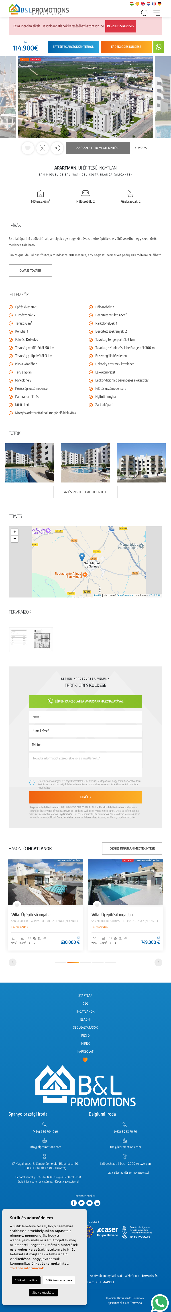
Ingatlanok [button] (85, 1011)
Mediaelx (88, 1282)
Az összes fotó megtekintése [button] (85, 492)
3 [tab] (85, 962)
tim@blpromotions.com (125, 1147)
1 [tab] (60, 962)
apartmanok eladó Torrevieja (125, 1303)
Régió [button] (85, 1035)
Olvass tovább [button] (30, 270)
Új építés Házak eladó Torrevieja (125, 1298)
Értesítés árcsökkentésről (73, 47)
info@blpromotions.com (45, 1147)
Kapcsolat (85, 1052)
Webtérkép (132, 1276)
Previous (23, 97)
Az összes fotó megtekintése (97, 148)
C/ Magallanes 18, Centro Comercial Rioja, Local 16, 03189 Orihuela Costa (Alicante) (45, 1166)
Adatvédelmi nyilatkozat (106, 1276)
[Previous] (12, 962)
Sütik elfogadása (26, 1280)
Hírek (85, 1044)
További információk (27, 1268)
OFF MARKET (105, 1282)
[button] (57, 148)
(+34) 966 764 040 (45, 1132)
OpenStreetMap (125, 595)
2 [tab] (73, 962)
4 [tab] (98, 962)
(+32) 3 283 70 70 (125, 1132)
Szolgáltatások (85, 1027)
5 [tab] (110, 962)
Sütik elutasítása (43, 1292)
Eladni (85, 1019)
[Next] (158, 962)
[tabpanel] (45, 905)
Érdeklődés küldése (126, 47)
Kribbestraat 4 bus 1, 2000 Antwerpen (125, 1164)
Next (147, 97)
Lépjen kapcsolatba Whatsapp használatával (86, 701)
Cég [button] (85, 1003)
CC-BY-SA (155, 595)
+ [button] (14, 532)
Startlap (85, 995)
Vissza (141, 148)
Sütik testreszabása (59, 1280)
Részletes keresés (120, 26)
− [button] (14, 539)
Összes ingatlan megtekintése (132, 848)
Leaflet (98, 595)
